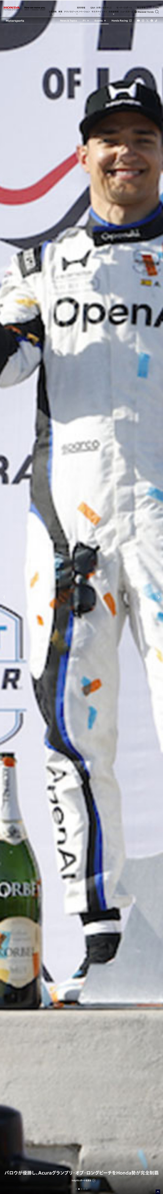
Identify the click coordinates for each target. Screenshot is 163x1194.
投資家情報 (114, 12)
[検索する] (158, 12)
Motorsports (15, 20)
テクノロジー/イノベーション (78, 12)
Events (100, 20)
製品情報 (142, 5)
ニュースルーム (127, 12)
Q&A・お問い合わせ (100, 5)
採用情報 (81, 5)
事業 (61, 12)
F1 (86, 20)
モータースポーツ (124, 5)
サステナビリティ (100, 12)
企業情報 (54, 12)
